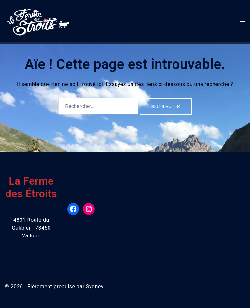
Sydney (95, 287)
